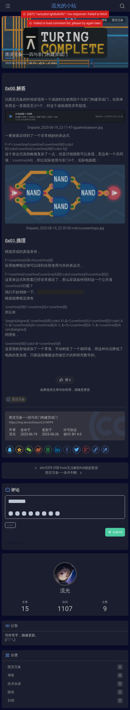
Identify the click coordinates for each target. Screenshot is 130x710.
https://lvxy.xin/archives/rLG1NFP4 (31, 422)
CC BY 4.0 (72, 434)
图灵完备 (117, 20)
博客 (104, 20)
